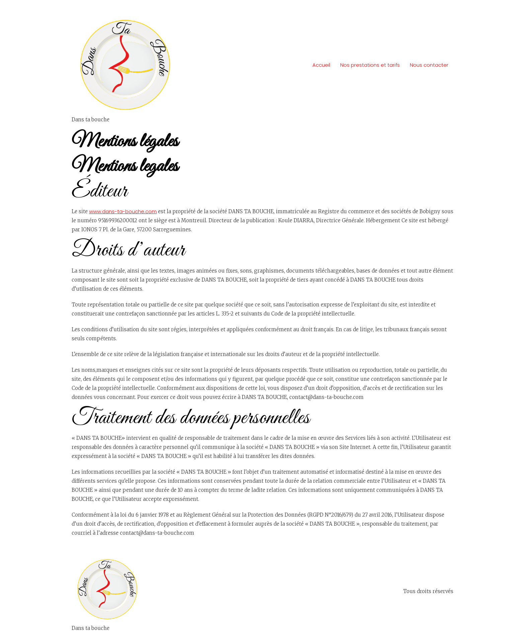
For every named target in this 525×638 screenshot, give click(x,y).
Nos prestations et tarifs (370, 64)
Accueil (321, 64)
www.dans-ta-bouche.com (123, 211)
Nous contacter (429, 64)
